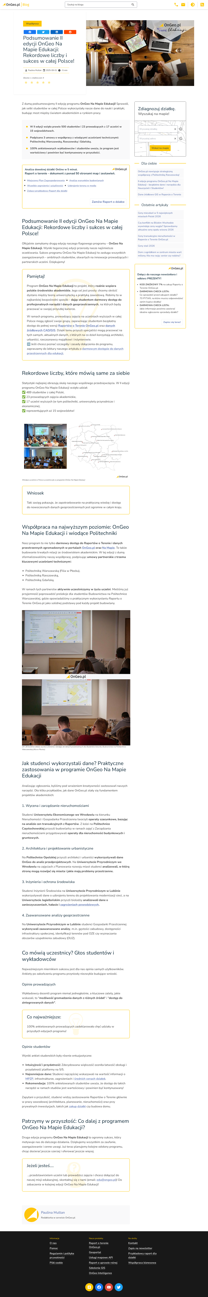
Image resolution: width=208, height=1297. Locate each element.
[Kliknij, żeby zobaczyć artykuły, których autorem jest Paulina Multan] (53, 1213)
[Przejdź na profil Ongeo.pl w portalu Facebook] (99, 1287)
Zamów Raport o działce (108, 202)
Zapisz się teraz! (172, 322)
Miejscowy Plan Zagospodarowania (46, 180)
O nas (53, 1243)
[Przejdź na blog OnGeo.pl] (89, 1287)
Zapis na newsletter (140, 1248)
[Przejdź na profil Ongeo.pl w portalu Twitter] (119, 1287)
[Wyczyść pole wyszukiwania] (175, 129)
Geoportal (95, 1252)
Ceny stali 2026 (146, 245)
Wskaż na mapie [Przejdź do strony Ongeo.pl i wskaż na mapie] (160, 148)
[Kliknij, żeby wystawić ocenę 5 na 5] (49, 82)
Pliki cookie (56, 1262)
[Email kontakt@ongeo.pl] (183, 4)
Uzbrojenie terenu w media (82, 185)
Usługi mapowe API (101, 1257)
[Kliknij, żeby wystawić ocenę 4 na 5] (43, 82)
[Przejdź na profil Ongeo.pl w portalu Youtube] (109, 1287)
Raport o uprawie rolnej (103, 1262)
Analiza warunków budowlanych (86, 180)
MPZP (29, 1079)
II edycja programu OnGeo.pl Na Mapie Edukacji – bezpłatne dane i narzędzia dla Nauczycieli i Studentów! (159, 185)
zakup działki (77, 1106)
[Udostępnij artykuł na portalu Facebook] (30, 32)
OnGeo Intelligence (100, 1273)
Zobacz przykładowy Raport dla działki (47, 191)
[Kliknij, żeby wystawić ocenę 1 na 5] (26, 82)
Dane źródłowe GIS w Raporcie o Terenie (159, 194)
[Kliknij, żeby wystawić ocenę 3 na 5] (37, 82)
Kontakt (133, 1243)
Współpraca (32, 23)
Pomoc (54, 1248)
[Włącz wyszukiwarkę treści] (101, 5)
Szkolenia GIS (97, 1268)
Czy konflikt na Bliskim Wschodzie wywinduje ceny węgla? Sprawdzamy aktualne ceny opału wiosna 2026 (157, 226)
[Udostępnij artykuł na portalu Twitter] (43, 32)
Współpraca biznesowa (142, 1262)
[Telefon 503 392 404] (176, 4)
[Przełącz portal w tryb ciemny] (193, 4)
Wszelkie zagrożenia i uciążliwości (45, 185)
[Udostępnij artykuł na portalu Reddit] (70, 32)
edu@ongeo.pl (106, 1180)
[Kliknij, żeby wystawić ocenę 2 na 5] (32, 82)
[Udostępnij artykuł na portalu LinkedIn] (57, 32)
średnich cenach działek (89, 1079)
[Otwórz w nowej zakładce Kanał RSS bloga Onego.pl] (202, 4)
